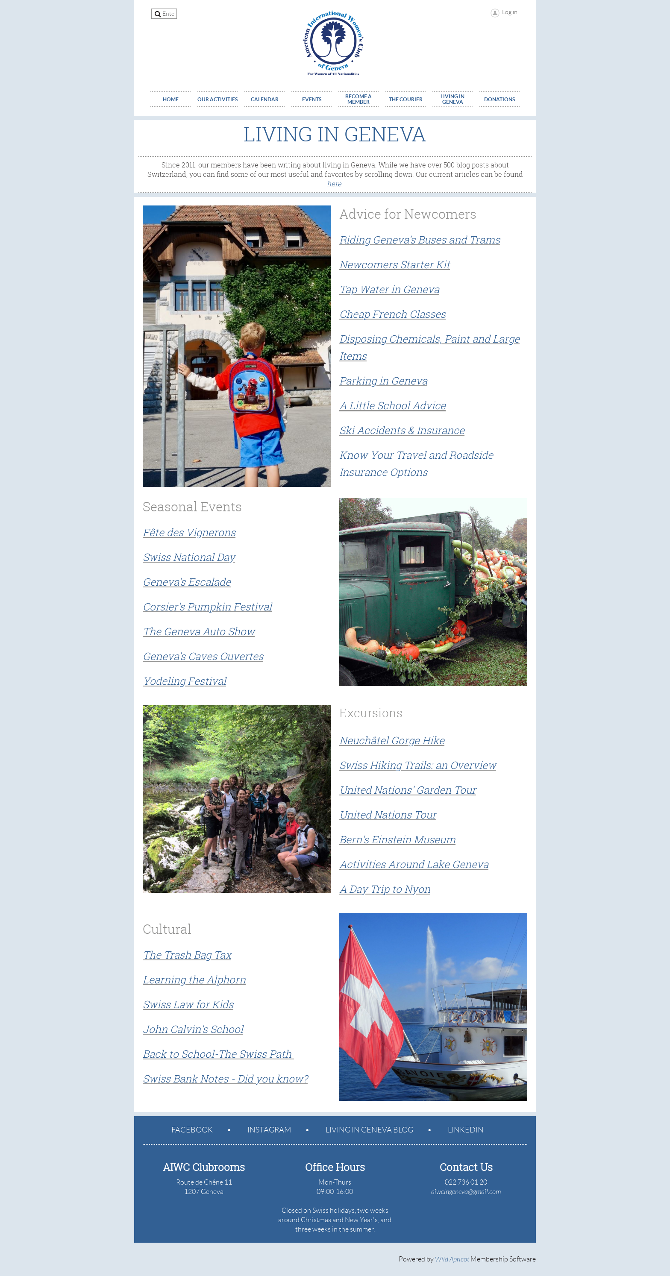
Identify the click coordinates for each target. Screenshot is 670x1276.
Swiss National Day (189, 557)
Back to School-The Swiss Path (217, 1054)
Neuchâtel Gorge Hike (391, 740)
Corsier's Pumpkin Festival (207, 606)
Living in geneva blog (369, 1130)
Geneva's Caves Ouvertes (203, 656)
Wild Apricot (452, 1259)
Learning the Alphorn (194, 979)
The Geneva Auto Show (199, 631)
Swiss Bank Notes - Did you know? (225, 1078)
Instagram (269, 1130)
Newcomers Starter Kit (394, 264)
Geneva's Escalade (187, 582)
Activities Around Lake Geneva (413, 864)
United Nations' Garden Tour (407, 790)
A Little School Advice (392, 405)
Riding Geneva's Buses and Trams (419, 239)
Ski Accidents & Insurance (401, 430)
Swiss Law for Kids (188, 1004)
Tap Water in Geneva (389, 289)
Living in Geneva (335, 133)
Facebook (192, 1130)
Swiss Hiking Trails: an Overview (417, 765)
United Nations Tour (387, 814)
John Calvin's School (193, 1029)
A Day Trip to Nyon (384, 889)
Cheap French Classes (392, 314)
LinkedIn (466, 1130)
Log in (509, 12)
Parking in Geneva (383, 380)
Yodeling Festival (184, 681)
